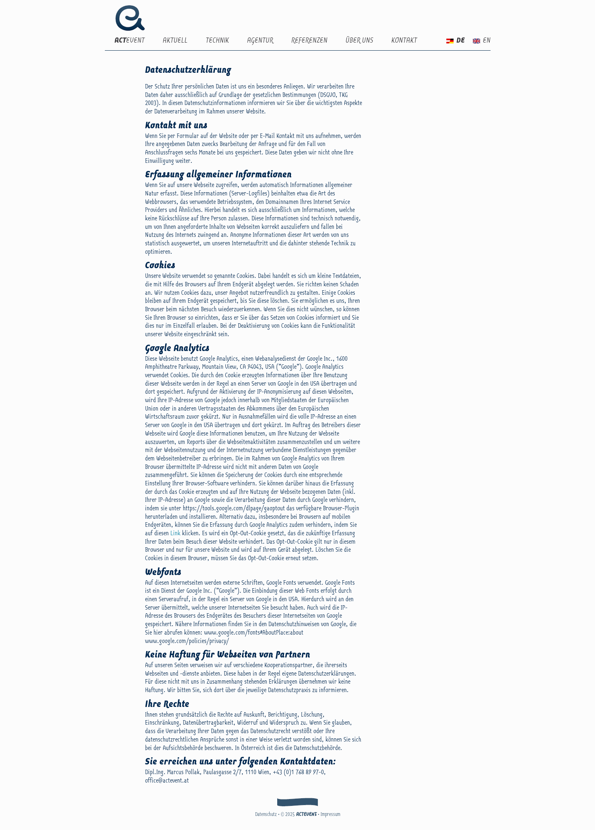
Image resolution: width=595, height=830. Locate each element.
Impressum (330, 815)
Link (175, 533)
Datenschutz (266, 815)
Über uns (359, 41)
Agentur (260, 41)
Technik (217, 41)
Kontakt (404, 41)
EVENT (130, 41)
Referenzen (309, 41)
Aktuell (175, 41)
